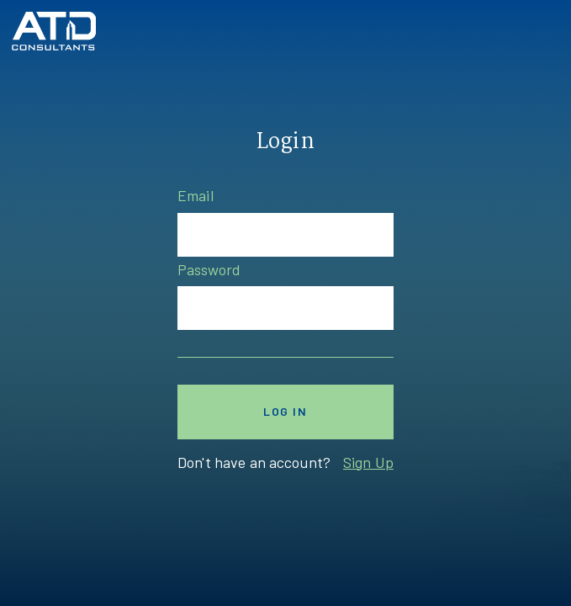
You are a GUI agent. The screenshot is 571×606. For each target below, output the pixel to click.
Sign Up (368, 462)
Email (195, 195)
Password (209, 269)
